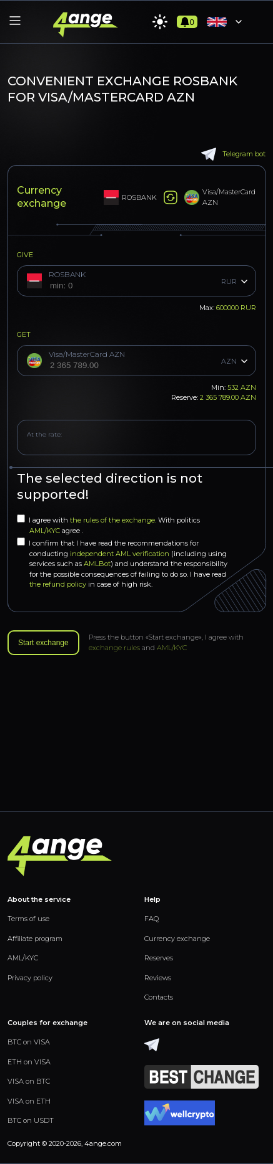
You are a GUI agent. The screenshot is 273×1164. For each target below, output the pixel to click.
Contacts (158, 997)
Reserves (158, 957)
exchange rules (114, 647)
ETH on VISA (29, 1062)
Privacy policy (29, 977)
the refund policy (57, 584)
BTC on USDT (30, 1120)
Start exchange (43, 642)
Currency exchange (177, 938)
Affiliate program (34, 938)
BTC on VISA (28, 1042)
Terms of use (28, 918)
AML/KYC (45, 530)
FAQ (151, 918)
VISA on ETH (29, 1101)
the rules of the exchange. (114, 520)
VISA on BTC (28, 1081)
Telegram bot (233, 154)
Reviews (157, 977)
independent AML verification (119, 553)
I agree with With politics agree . (108, 524)
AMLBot (97, 563)
